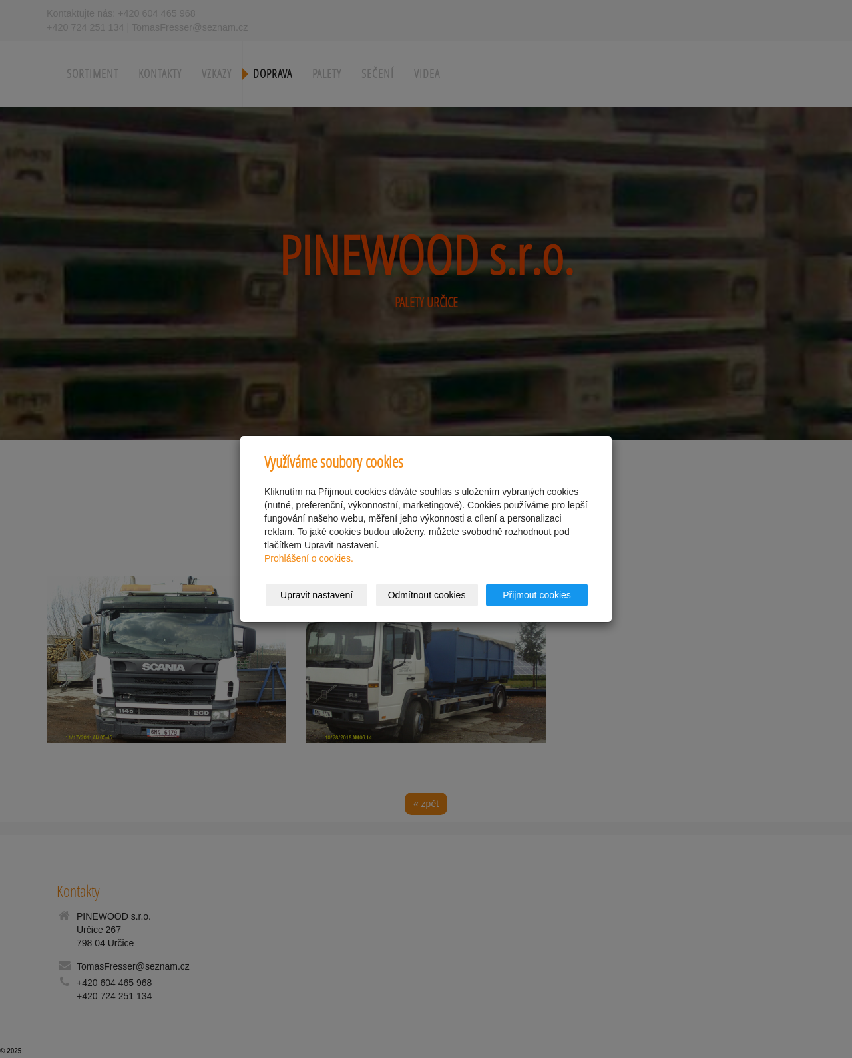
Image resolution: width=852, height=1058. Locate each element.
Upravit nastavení (316, 595)
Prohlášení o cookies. (308, 558)
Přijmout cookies (537, 595)
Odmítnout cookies (427, 595)
